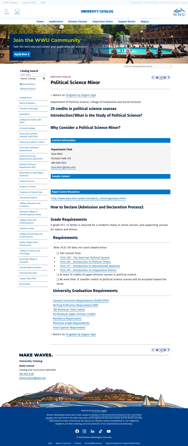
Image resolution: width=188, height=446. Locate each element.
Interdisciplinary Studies (30, 267)
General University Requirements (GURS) (77, 300)
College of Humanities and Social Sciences (31, 235)
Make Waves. (36, 355)
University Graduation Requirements (29, 149)
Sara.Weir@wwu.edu (63, 167)
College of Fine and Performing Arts (27, 221)
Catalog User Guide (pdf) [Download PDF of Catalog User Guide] (30, 120)
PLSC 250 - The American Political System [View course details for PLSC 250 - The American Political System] (85, 257)
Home (40, 21)
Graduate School (26, 228)
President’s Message (28, 109)
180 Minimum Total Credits (69, 309)
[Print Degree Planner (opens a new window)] (153, 77)
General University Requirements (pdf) (28, 157)
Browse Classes (77, 21)
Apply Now (20, 54)
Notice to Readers (27, 103)
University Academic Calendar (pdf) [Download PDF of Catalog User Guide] (28, 135)
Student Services (26, 181)
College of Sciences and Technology (29, 252)
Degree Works (126, 21)
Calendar (164, 2)
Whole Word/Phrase (28, 84)
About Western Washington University (31, 174)
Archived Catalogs (27, 128)
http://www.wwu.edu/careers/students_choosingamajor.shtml (88, 198)
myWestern (136, 2)
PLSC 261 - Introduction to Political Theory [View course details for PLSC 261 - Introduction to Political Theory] (85, 261)
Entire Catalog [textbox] (26, 75)
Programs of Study (27, 187)
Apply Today (27, 2)
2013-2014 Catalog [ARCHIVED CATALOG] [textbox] (138, 66)
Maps (184, 2)
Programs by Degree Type (30, 192)
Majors (145, 21)
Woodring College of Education (28, 260)
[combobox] (148, 66)
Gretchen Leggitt (99, 410)
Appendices (24, 114)
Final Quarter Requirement (69, 327)
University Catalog (97, 11)
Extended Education (28, 273)
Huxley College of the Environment (28, 243)
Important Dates (102, 21)
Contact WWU (151, 2)
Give (41, 2)
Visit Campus (9, 2)
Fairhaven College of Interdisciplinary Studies (30, 213)
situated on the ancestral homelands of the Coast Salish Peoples (93, 416)
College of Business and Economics (29, 204)
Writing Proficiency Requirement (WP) (27, 165)
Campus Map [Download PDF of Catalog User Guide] (25, 278)
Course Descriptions (28, 198)
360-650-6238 (26, 373)
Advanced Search (27, 88)
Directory (175, 2)
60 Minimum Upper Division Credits (74, 314)
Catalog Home (25, 98)
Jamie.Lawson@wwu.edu (32, 377)
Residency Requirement (67, 318)
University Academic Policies (31, 142)
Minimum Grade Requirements (71, 323)
